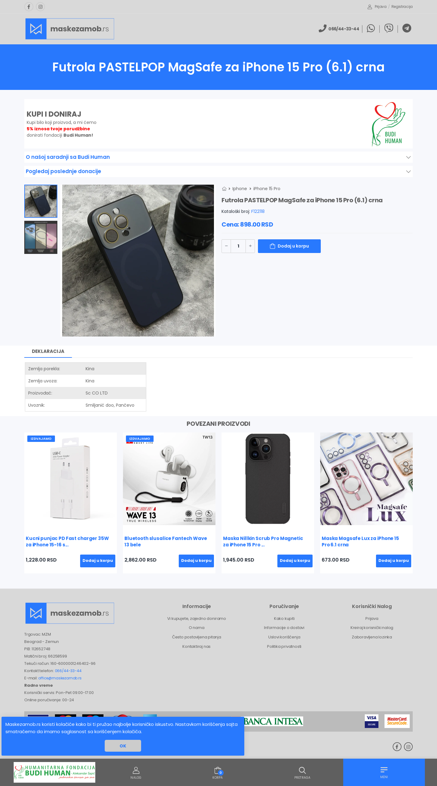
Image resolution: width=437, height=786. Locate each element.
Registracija (402, 6)
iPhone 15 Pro (266, 189)
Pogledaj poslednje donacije (63, 171)
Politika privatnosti (284, 646)
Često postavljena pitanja (196, 637)
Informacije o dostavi (284, 628)
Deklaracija (48, 351)
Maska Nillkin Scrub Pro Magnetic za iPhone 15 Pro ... (263, 541)
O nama (197, 628)
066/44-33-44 (68, 670)
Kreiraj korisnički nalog (372, 628)
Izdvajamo (41, 438)
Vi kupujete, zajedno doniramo (196, 618)
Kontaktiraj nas (196, 646)
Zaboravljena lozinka (372, 637)
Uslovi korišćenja (284, 637)
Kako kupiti (284, 618)
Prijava (377, 6)
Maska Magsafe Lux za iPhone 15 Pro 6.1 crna (360, 541)
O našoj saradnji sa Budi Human (68, 157)
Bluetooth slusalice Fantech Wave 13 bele (165, 541)
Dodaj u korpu (293, 246)
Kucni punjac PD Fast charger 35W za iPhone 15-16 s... (67, 541)
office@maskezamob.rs (59, 678)
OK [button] (123, 746)
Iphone (239, 189)
